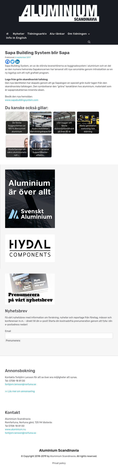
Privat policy (59, 463)
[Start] (8, 34)
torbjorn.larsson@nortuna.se (20, 384)
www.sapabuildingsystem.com (21, 100)
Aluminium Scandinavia (63, 456)
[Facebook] (7, 61)
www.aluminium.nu (15, 429)
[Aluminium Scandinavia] (59, 13)
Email (8, 331)
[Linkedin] (17, 61)
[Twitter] (12, 61)
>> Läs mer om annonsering (20, 391)
